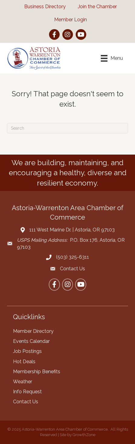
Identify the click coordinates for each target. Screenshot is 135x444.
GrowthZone (84, 434)
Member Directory (33, 331)
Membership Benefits (36, 371)
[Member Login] (67, 19)
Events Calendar (31, 341)
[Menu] (112, 58)
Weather (22, 381)
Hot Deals (24, 361)
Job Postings (27, 351)
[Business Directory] (42, 6)
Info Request (27, 391)
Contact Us (25, 402)
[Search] (67, 128)
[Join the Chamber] (94, 6)
